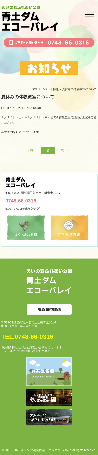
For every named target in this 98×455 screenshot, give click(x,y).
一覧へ (48, 150)
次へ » (65, 150)
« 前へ (32, 150)
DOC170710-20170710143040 (21, 108)
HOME (34, 89)
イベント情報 (50, 89)
